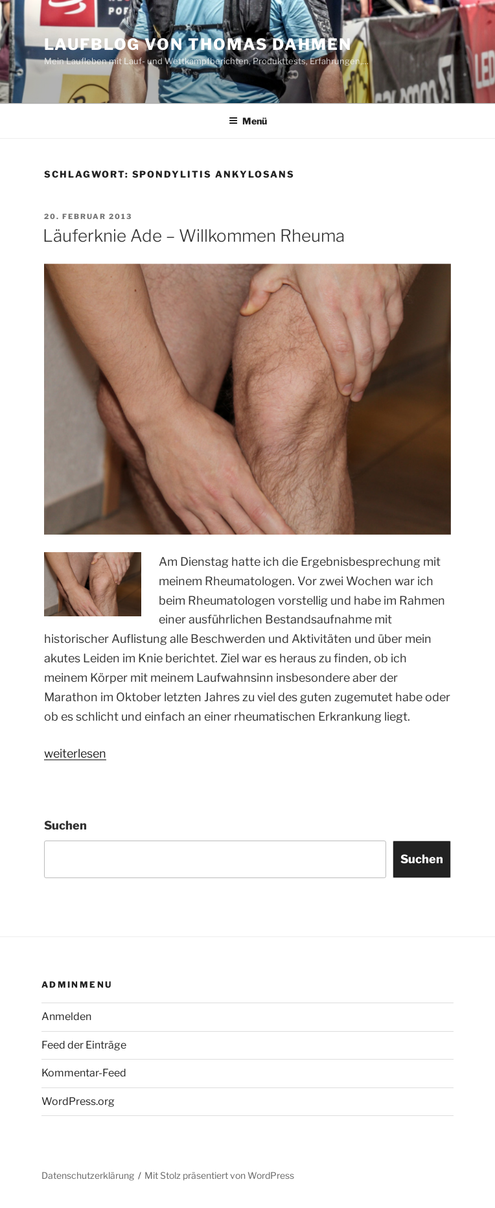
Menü (248, 120)
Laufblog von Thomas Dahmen (198, 44)
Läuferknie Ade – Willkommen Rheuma (194, 236)
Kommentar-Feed (83, 1073)
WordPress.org (78, 1101)
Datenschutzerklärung (87, 1175)
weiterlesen (75, 753)
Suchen (65, 825)
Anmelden (66, 1016)
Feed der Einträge (83, 1045)
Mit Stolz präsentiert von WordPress (219, 1175)
